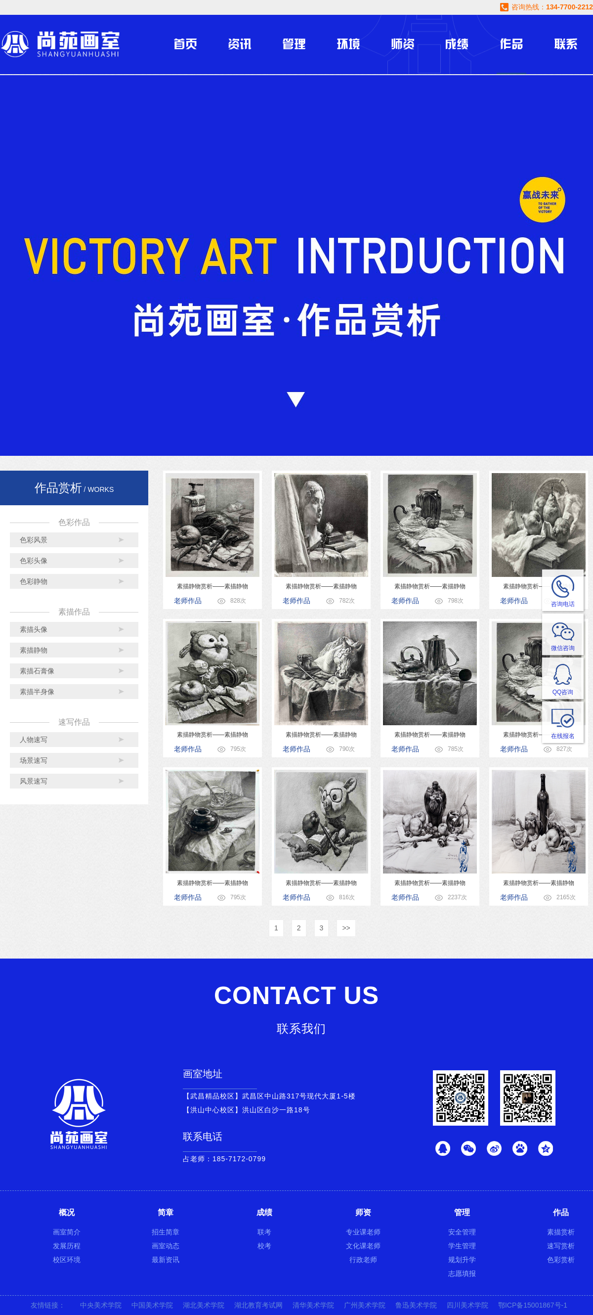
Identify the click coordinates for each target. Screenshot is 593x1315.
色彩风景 (33, 540)
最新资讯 (165, 1260)
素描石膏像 (37, 671)
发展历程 (67, 1246)
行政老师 (363, 1260)
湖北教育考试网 (258, 1305)
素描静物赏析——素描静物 (212, 586)
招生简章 (165, 1232)
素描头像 (33, 629)
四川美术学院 (467, 1305)
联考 (264, 1232)
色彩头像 (33, 561)
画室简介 (67, 1232)
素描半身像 (37, 692)
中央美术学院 (101, 1305)
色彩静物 (33, 581)
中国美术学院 (152, 1305)
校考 (264, 1246)
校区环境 (67, 1260)
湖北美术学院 (203, 1305)
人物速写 (33, 740)
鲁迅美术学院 (416, 1305)
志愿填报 (462, 1273)
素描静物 (33, 650)
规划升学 (462, 1260)
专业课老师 (363, 1232)
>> (346, 928)
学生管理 (462, 1246)
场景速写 (33, 760)
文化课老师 (363, 1246)
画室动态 (165, 1246)
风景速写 (33, 781)
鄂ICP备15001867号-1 (532, 1305)
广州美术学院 (364, 1305)
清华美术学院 (313, 1305)
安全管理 (462, 1232)
